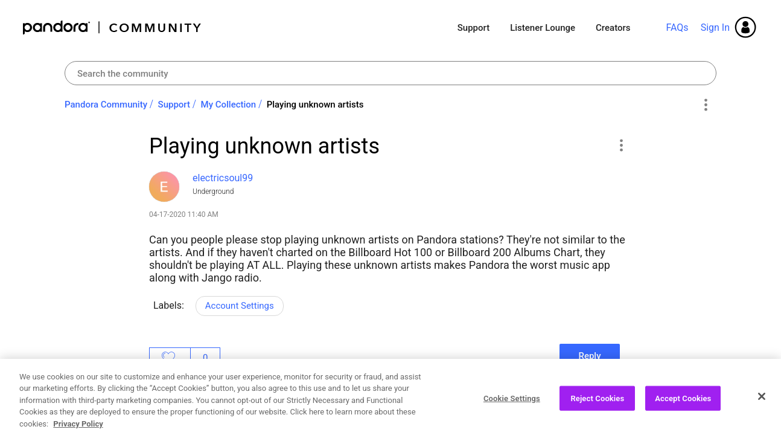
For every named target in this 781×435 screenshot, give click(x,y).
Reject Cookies (597, 409)
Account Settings (239, 305)
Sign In (715, 27)
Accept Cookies (683, 409)
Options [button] (705, 105)
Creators (613, 27)
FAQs (677, 27)
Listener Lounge (542, 27)
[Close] (761, 408)
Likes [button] (170, 357)
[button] (621, 145)
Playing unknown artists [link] (315, 104)
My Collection (229, 104)
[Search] (390, 73)
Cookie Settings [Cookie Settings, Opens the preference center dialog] (511, 409)
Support (473, 27)
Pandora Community (112, 27)
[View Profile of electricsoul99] (223, 178)
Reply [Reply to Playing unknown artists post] (589, 355)
